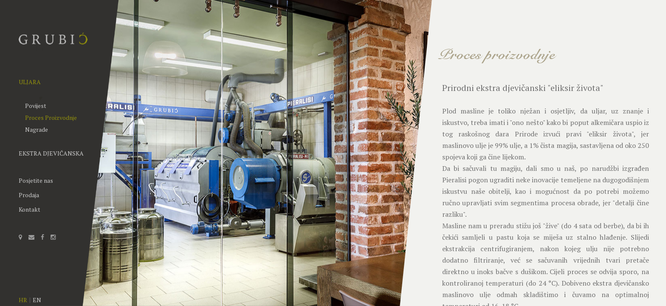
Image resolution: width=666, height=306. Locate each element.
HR (23, 300)
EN (37, 300)
